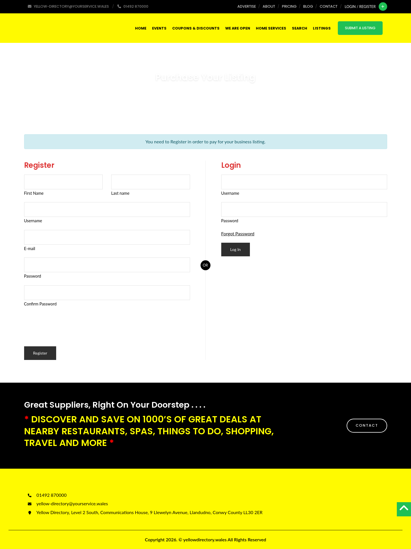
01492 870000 (47, 495)
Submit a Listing (360, 28)
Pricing (289, 6)
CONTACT (367, 425)
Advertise (246, 6)
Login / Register (360, 6)
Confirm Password (40, 303)
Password (32, 276)
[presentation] (67, 324)
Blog (308, 6)
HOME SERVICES (271, 28)
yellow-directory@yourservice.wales (67, 503)
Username (33, 220)
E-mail (29, 248)
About (269, 6)
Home (140, 28)
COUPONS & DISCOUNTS (196, 28)
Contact (329, 6)
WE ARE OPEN (237, 28)
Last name (120, 193)
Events (159, 28)
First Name (34, 193)
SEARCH (299, 28)
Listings (322, 28)
